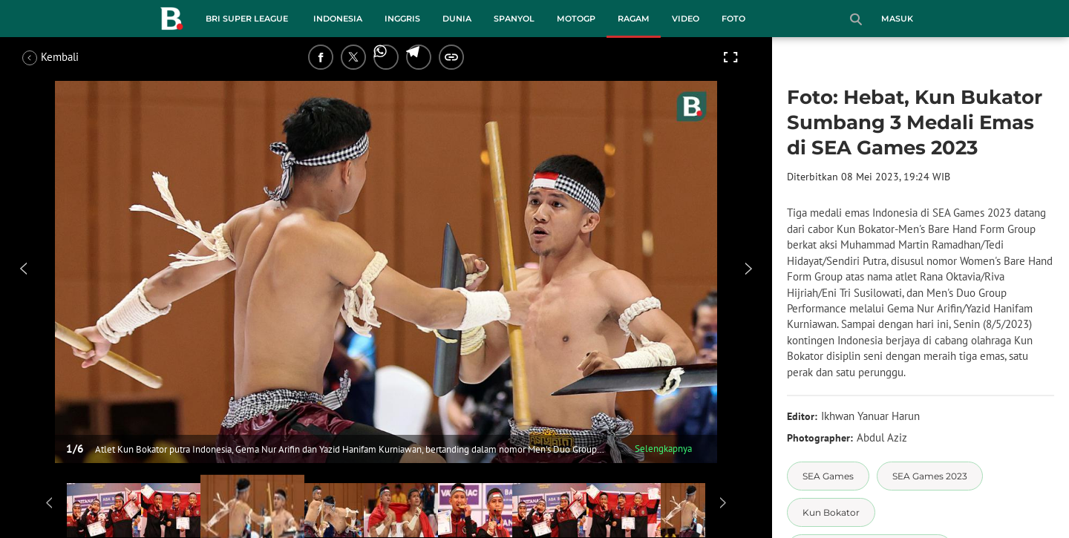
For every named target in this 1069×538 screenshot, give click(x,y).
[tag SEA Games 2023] (930, 476)
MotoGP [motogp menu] (576, 18)
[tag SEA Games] (828, 476)
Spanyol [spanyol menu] (514, 18)
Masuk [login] (897, 18)
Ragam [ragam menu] (634, 18)
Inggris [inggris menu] (402, 18)
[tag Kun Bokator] (831, 512)
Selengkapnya (663, 448)
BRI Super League (247, 18)
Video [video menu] (685, 18)
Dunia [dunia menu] (456, 18)
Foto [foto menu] (733, 18)
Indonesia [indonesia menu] (337, 18)
